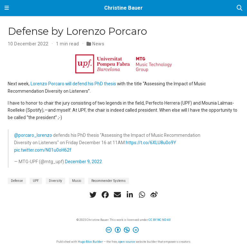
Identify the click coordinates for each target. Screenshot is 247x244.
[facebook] (105, 195)
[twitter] (93, 195)
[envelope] (117, 195)
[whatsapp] (142, 195)
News (98, 43)
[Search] (239, 8)
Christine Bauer (123, 8)
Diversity (55, 181)
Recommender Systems (108, 181)
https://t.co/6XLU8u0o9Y (151, 142)
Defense (17, 181)
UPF (36, 181)
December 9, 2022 (83, 161)
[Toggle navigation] (7, 8)
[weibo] (154, 195)
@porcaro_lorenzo (33, 135)
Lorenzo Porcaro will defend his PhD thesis (73, 83)
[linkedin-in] (129, 195)
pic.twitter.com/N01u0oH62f (42, 150)
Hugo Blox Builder (90, 241)
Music (76, 181)
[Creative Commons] (123, 231)
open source (126, 241)
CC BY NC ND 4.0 (160, 219)
